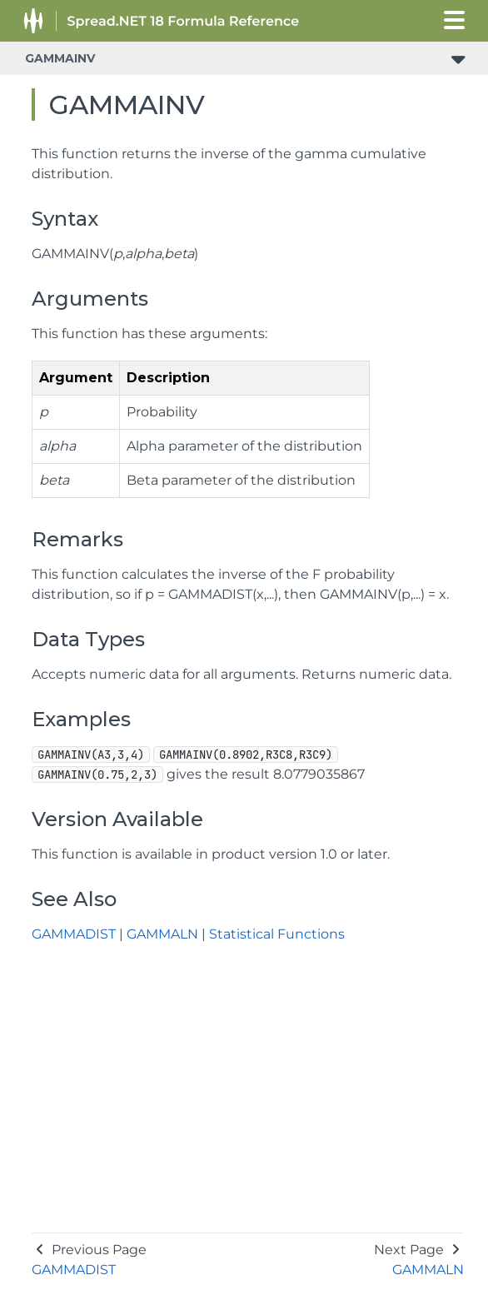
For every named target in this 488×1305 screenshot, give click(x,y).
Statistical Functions (277, 934)
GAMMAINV (60, 58)
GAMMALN (162, 934)
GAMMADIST (74, 934)
